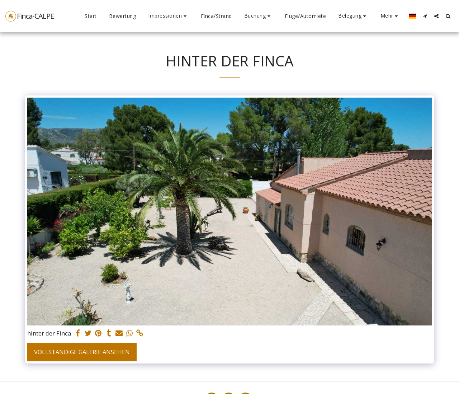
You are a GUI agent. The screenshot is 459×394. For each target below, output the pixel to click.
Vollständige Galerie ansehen (82, 352)
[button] (168, 16)
